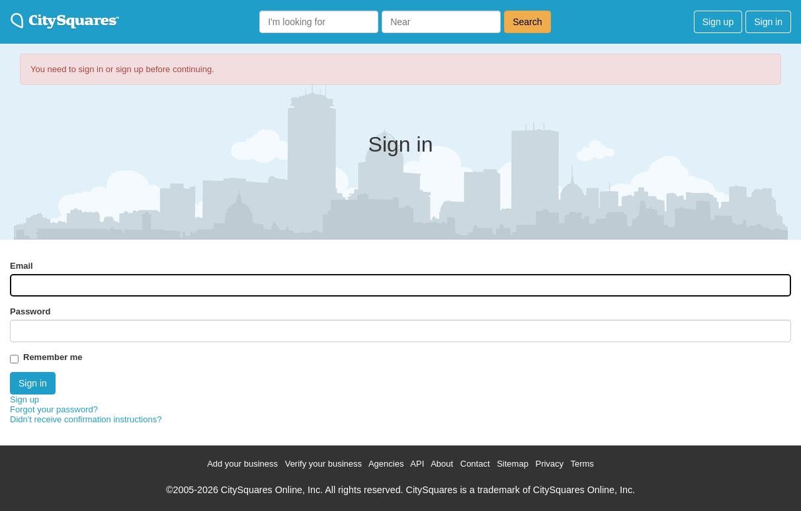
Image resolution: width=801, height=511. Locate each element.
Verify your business (323, 464)
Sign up (718, 22)
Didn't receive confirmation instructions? (85, 419)
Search (527, 22)
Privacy (549, 464)
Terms (581, 464)
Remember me (53, 357)
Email (21, 266)
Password (30, 311)
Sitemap (512, 464)
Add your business (242, 464)
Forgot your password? (54, 409)
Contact (475, 464)
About (442, 464)
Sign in (768, 22)
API (417, 464)
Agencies (385, 464)
